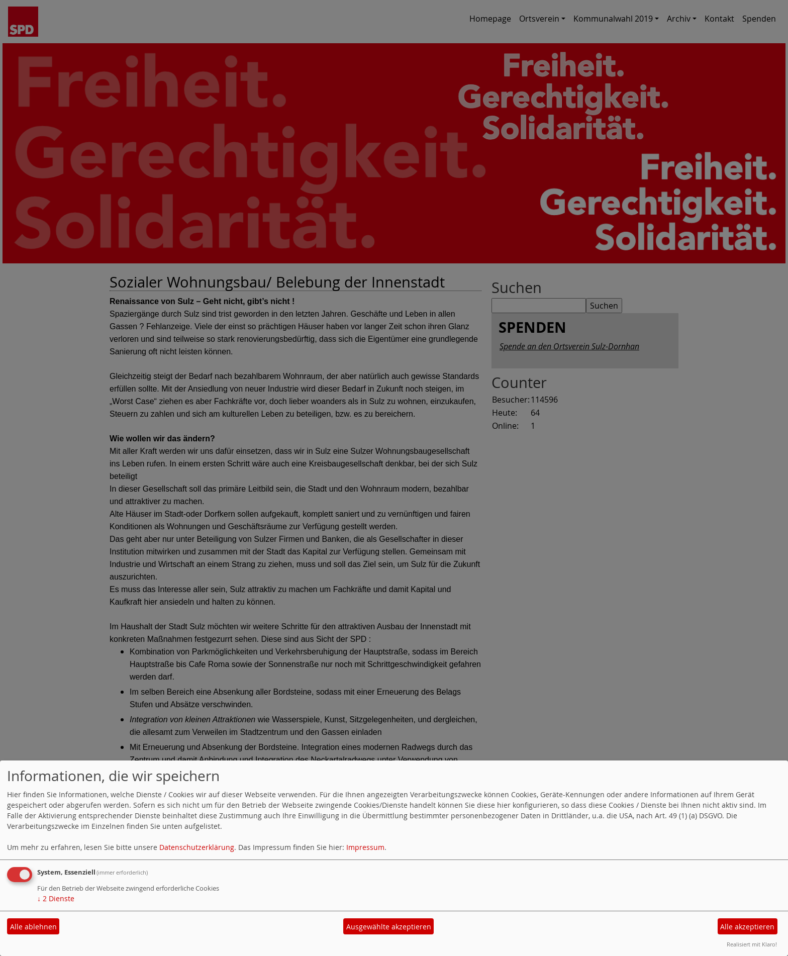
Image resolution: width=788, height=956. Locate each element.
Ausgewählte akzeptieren (388, 926)
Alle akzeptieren (747, 926)
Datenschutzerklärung (196, 847)
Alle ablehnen (33, 926)
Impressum (365, 847)
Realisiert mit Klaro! (752, 944)
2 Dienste (55, 898)
